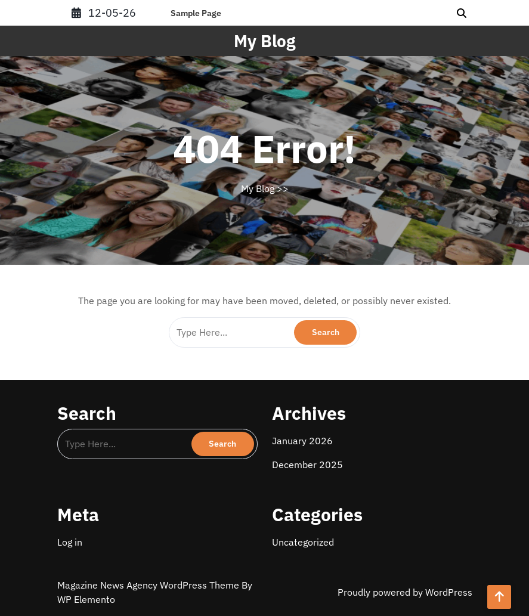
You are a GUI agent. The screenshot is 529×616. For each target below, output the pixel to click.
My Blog (264, 41)
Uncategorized (303, 542)
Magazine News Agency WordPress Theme (149, 585)
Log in (69, 542)
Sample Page (196, 13)
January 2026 (302, 441)
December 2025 (307, 464)
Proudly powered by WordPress (405, 592)
